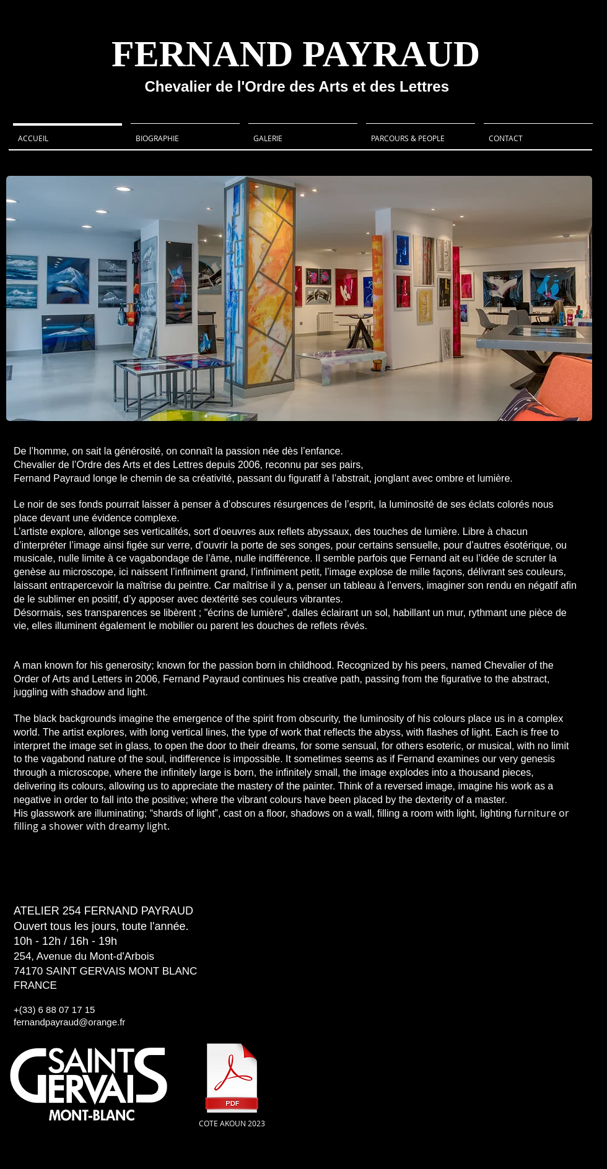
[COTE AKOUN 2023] (232, 1084)
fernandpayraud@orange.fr (69, 1022)
